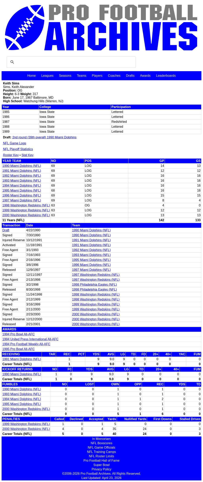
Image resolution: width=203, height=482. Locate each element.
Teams (81, 75)
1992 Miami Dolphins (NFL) (21, 175)
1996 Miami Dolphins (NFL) (21, 195)
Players (97, 75)
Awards (145, 75)
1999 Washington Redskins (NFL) (26, 210)
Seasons (65, 75)
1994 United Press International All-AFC (30, 339)
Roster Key (11, 155)
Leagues (47, 75)
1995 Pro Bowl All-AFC (18, 349)
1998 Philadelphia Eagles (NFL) (94, 284)
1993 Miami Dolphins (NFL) (21, 180)
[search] (70, 62)
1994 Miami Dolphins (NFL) (21, 185)
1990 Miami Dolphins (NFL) (21, 165)
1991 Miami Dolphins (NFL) (21, 170)
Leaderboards (166, 75)
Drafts (130, 75)
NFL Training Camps (101, 452)
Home (31, 75)
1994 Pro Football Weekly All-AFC (26, 344)
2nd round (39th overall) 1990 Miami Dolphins (44, 137)
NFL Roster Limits (101, 456)
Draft (5, 230)
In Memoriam (101, 438)
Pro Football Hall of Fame (101, 460)
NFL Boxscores (101, 443)
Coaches (114, 75)
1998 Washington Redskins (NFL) (26, 205)
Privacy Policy (101, 469)
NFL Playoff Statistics (18, 149)
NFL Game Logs (14, 143)
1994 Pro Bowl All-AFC (18, 334)
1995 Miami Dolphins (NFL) (21, 190)
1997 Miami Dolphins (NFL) (21, 200)
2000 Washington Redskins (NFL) (26, 215)
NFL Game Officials (101, 447)
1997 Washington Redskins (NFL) (96, 274)
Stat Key (28, 155)
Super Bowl (101, 465)
